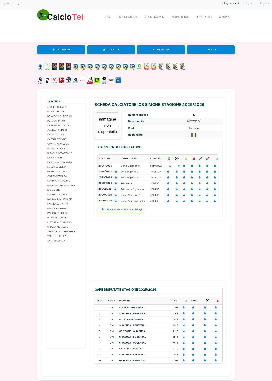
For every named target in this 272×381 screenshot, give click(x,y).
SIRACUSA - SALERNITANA (133, 354)
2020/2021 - (108, 195)
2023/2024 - (108, 177)
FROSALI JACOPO (56, 171)
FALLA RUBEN (54, 157)
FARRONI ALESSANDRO (59, 162)
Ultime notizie (128, 16)
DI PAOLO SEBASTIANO (59, 153)
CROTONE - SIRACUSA (132, 331)
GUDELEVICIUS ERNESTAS (61, 185)
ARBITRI (212, 49)
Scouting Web (154, 16)
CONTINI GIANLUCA (58, 143)
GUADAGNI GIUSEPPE (58, 180)
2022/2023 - (108, 183)
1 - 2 (175, 313)
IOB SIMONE (53, 189)
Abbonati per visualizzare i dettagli (121, 209)
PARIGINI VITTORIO (57, 212)
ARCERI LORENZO (56, 107)
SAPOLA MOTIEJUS (57, 226)
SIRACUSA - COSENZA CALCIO (133, 342)
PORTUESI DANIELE (57, 217)
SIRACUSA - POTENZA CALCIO (133, 336)
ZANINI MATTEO (56, 240)
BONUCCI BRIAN (56, 120)
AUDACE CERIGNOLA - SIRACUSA (133, 319)
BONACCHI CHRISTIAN (59, 116)
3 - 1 (175, 319)
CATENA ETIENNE (56, 139)
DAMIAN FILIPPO (56, 148)
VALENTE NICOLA (56, 236)
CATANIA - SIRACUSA (131, 348)
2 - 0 (175, 331)
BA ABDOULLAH (55, 111)
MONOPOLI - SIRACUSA (132, 360)
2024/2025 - (108, 172)
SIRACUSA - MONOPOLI (132, 313)
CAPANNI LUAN (55, 134)
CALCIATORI (111, 49)
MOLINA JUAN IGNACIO (60, 199)
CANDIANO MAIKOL (57, 130)
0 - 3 (175, 325)
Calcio (66, 16)
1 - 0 (175, 307)
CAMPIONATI (61, 49)
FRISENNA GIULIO (56, 166)
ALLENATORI (160, 49)
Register (264, 3)
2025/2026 (105, 165)
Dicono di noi (179, 16)
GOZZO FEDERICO (57, 176)
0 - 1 (175, 342)
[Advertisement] (136, 33)
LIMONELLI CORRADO (58, 194)
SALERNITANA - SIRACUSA (133, 307)
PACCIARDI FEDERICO (58, 208)
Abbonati (225, 16)
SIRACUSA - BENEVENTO (133, 325)
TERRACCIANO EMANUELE (61, 231)
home (108, 16)
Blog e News (204, 16)
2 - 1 (175, 336)
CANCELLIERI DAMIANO (59, 125)
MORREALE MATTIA (57, 203)
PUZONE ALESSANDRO (59, 222)
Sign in (249, 3)
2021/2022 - (108, 189)
